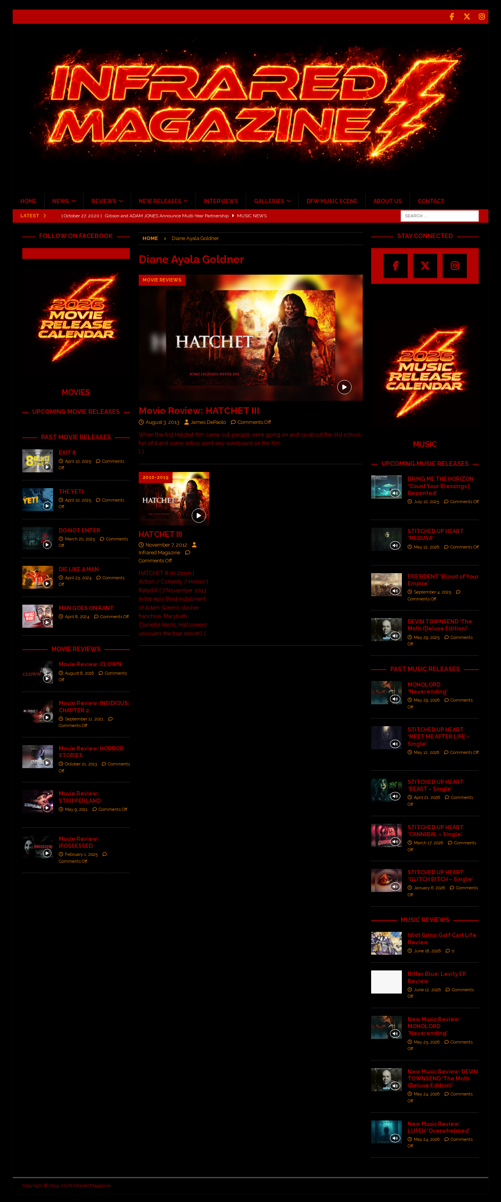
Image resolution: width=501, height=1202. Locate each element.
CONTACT (431, 200)
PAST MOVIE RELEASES (76, 436)
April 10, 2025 (78, 460)
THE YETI (71, 490)
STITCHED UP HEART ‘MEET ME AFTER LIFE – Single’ (439, 736)
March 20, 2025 (80, 537)
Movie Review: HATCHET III (199, 409)
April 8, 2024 (77, 615)
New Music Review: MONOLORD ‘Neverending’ (434, 1025)
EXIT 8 (67, 451)
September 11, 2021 (84, 717)
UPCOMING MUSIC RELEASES (425, 462)
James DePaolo (208, 421)
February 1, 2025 (81, 853)
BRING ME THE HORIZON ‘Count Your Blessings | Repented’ (441, 485)
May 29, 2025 (427, 636)
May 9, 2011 (76, 808)
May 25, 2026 (427, 1041)
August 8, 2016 (79, 672)
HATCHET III (160, 533)
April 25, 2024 (78, 576)
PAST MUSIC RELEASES (425, 668)
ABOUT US (387, 200)
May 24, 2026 (427, 1093)
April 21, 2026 (427, 796)
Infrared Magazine (159, 552)
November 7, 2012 (166, 544)
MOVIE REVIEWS (76, 648)
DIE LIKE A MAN (79, 568)
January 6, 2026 (429, 887)
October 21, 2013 (81, 763)
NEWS (60, 200)
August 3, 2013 (162, 421)
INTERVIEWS (221, 200)
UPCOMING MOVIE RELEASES (76, 410)
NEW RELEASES (160, 200)
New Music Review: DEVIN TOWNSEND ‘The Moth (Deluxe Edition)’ (443, 1077)
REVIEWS (103, 200)
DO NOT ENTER (79, 529)
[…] (141, 451)
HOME (28, 200)
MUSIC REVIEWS (425, 918)
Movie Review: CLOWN (90, 663)
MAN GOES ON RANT (86, 607)
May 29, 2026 (427, 699)
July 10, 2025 (426, 500)
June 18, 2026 (427, 949)
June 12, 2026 (427, 988)
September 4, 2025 (432, 591)
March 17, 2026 (428, 841)
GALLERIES (269, 200)
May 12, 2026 (426, 545)
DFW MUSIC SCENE (332, 200)
